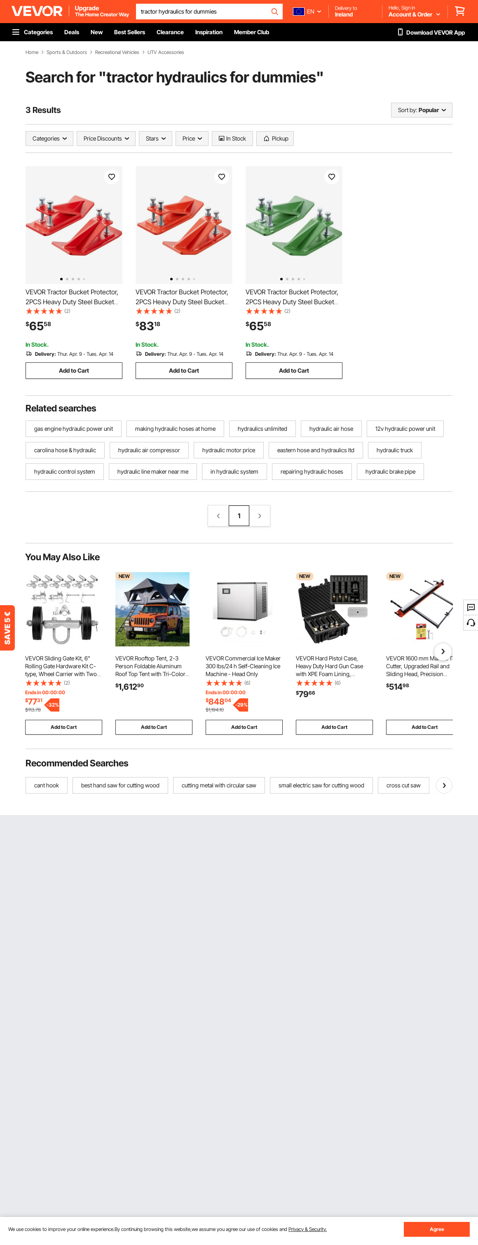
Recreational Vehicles (117, 52)
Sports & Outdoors (67, 52)
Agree (437, 1229)
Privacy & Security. (307, 1229)
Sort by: (407, 109)
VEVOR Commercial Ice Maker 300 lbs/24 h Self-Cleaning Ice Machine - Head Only (243, 666)
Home (32, 52)
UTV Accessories (166, 52)
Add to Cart (74, 370)
